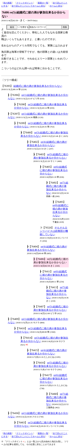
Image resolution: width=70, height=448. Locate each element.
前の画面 (7, 3)
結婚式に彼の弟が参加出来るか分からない (37, 86)
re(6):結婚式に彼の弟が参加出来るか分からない (54, 170)
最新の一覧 (43, 3)
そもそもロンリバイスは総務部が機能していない (54, 231)
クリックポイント (24, 3)
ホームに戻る (56, 6)
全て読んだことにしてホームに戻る (28, 6)
